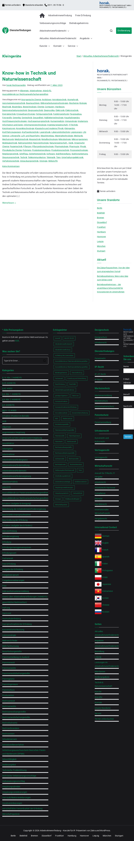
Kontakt (58, 46)
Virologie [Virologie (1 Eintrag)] (58, 499)
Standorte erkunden (33, 5)
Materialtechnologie (64, 136)
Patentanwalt (8, 662)
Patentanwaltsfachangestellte (16, 673)
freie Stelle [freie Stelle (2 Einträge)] (72, 384)
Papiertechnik (16, 146)
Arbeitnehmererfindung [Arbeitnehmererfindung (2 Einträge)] (62, 349)
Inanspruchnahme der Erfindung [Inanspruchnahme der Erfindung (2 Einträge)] (65, 407)
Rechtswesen (8, 734)
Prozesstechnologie (79, 150)
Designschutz (101, 337)
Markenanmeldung (103, 395)
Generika (17, 117)
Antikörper (46, 99)
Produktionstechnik (60, 150)
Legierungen (76, 132)
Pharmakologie (61, 146)
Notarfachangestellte (12, 651)
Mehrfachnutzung (10, 646)
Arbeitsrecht (100, 482)
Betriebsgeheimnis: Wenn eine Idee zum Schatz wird (112, 278)
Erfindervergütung (10, 536)
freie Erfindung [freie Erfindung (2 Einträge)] (60, 384)
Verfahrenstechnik (10, 161)
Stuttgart (101, 251)
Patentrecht (100, 358)
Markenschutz (101, 401)
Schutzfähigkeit (9, 759)
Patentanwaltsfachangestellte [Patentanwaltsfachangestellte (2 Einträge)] (64, 430)
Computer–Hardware (54, 107)
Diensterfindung (9, 531)
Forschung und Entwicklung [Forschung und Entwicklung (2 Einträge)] (76, 378)
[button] (67, 31)
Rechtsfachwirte (9, 723)
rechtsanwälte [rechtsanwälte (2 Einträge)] (59, 459)
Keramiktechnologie (25, 128)
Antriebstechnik (59, 99)
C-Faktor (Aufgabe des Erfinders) (17, 525)
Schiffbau (23, 154)
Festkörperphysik (61, 114)
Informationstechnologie (35, 125)
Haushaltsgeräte (71, 117)
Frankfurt (101, 227)
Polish (105, 577)
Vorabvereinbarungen (12, 803)
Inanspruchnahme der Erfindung (17, 624)
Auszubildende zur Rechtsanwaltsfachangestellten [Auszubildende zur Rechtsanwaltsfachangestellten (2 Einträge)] (71, 367)
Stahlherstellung (63, 154)
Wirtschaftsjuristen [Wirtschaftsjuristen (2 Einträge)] (61, 504)
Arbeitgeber (7, 449)
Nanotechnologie (41, 143)
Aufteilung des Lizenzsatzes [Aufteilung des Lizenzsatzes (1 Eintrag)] (64, 355)
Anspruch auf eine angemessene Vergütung (22, 438)
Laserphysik (45, 132)
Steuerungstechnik (10, 157)
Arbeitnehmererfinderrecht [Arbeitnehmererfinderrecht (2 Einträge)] (63, 344)
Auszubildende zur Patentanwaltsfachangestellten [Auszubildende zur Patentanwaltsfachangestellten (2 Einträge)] (71, 361)
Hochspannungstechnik (38, 121)
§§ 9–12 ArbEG (9, 410)
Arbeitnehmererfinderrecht (54, 31)
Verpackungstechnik (29, 161)
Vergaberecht (101, 518)
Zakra (93, 830)
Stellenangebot (9, 765)
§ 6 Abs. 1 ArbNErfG (11, 394)
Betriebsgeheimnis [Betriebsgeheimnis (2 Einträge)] (61, 372)
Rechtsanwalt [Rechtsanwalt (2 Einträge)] (71, 441)
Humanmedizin (57, 121)
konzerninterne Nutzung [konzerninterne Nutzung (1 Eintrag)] (80, 413)
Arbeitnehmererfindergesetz (15, 460)
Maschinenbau (47, 136)
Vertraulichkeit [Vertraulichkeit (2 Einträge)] (77, 493)
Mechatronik (8, 139)
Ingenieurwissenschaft (57, 125)
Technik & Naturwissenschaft (103, 684)
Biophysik (6, 107)
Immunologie (71, 121)
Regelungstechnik (10, 154)
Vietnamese (107, 591)
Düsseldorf (102, 222)
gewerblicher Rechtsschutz (14, 602)
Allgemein (24, 91)
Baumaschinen (33, 103)
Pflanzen (27, 146)
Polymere (27, 150)
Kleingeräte (69, 128)
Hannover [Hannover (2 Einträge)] (75, 395)
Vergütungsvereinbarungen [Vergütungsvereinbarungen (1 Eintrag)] (64, 487)
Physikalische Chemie (12, 150)
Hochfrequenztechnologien (14, 121)
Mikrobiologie (64, 139)
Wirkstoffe (53, 161)
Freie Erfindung (83, 15)
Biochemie (74, 103)
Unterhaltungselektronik (72, 157)
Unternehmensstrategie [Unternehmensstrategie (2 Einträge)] (62, 481)
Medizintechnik (21, 139)
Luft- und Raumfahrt (30, 136)
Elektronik (60, 110)
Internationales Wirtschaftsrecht (102, 511)
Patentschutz (8, 690)
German (105, 536)
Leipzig (100, 241)
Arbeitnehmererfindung (60, 15)
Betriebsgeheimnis (78, 23)
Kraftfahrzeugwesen (11, 132)
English (105, 543)
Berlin (99, 208)
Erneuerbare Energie (25, 114)
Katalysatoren (8, 128)
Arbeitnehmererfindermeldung (16, 465)
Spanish (105, 557)
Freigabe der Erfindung (12, 569)
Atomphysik (72, 99)
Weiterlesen (9, 203)
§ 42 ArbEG (7, 388)
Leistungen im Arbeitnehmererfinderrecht (107, 664)
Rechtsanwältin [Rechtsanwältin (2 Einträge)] (74, 459)
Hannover (101, 236)
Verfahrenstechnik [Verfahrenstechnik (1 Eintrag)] (81, 481)
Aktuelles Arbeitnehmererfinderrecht (58, 38)
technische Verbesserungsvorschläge (19, 776)
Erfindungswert (9, 553)
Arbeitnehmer (36, 91)
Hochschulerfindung (11, 618)
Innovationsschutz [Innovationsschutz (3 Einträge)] (61, 413)
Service (73, 46)
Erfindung (6, 542)
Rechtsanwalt (8, 701)
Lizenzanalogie (9, 635)
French (105, 550)
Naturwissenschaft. (59, 143)
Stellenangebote (102, 677)
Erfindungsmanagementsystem (16, 547)
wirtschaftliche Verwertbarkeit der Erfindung (22, 808)
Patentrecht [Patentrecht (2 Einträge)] (59, 441)
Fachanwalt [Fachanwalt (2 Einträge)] (59, 378)
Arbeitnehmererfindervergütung (16, 476)
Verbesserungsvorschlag (13, 781)
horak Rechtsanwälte (16, 85)
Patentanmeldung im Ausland (15, 657)
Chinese (105, 605)
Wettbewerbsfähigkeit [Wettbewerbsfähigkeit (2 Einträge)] (72, 499)
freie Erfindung (9, 564)
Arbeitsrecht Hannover (105, 487)
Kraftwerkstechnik (30, 132)
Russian (105, 612)
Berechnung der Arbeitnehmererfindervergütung (24, 509)
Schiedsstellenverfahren (13, 745)
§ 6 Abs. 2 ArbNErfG (11, 399)
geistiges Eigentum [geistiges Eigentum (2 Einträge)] (61, 395)
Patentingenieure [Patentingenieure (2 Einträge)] (74, 436)
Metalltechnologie (49, 139)
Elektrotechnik (71, 110)
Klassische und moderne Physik (49, 128)
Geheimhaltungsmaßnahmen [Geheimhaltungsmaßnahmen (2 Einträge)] (64, 390)
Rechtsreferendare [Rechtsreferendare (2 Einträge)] (76, 464)
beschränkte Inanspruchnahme (16, 514)
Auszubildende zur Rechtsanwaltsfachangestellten (25, 94)
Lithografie (15, 136)
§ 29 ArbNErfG (9, 383)
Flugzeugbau (76, 114)
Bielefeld (101, 213)
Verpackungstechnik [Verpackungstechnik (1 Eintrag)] (62, 493)
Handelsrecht (101, 504)
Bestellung (99, 651)
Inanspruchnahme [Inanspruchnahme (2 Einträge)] (61, 401)
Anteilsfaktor (8, 443)
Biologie (83, 103)
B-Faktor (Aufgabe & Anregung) (16, 503)
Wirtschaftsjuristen (11, 814)
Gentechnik (27, 117)
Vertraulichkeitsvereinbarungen (16, 797)
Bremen (100, 217)
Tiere (58, 157)
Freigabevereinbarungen (13, 580)
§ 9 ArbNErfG (8, 405)
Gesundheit (38, 117)
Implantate (83, 121)
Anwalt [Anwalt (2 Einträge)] (57, 338)
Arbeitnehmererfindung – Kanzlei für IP (57, 830)
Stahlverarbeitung (80, 154)
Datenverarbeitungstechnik (14, 110)
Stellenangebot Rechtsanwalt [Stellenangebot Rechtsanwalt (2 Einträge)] (64, 470)
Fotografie (7, 117)
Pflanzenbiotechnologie (43, 146)
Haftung (6, 608)
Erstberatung (124, 30)
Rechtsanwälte (9, 706)
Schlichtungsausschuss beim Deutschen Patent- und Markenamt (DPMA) (24, 752)
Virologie (43, 161)
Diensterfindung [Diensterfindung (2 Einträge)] (77, 372)
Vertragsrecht (101, 457)
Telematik (51, 157)
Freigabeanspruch (10, 575)
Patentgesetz (8, 679)
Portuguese (107, 570)
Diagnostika (49, 110)
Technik (23, 157)
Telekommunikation (37, 157)
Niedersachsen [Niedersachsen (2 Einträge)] (68, 418)
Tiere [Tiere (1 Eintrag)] (80, 470)
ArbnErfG (47, 91)
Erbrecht (98, 499)
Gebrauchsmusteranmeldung (15, 591)
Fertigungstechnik (44, 114)
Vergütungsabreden (11, 786)
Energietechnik (9, 114)
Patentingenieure (10, 684)
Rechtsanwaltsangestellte (14, 712)
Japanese (106, 584)
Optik (71, 143)
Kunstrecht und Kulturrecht (102, 440)
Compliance (100, 493)
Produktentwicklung (41, 150)
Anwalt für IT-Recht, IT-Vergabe (105, 475)
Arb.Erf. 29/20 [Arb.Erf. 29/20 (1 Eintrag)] (69, 338)
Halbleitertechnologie (53, 117)
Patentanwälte (9, 668)
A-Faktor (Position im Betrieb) (15, 416)
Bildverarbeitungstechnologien (54, 103)
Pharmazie (74, 146)
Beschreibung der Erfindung (15, 520)
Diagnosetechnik (35, 110)
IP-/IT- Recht (100, 374)
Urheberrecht (101, 342)
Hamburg (101, 232)
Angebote (86, 38)
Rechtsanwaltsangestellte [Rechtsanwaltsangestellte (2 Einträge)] (63, 447)
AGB (17, 341)
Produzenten (8, 695)
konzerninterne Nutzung (13, 630)
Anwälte (98, 697)
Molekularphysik (9, 143)
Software (50, 154)
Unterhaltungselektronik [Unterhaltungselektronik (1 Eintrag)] (63, 476)
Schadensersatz (9, 739)
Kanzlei (45, 46)
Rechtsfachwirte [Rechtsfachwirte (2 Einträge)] (60, 464)
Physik (83, 146)
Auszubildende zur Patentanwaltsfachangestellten (25, 493)
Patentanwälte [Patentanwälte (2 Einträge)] (59, 436)
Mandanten (100, 671)
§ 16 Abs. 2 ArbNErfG (12, 377)
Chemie (40, 107)
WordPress (105, 830)
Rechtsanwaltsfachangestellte (16, 717)
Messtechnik (35, 139)
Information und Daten (12, 125)
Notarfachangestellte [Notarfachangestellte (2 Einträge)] (62, 424)
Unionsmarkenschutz (104, 406)
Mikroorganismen (80, 139)
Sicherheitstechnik (37, 154)
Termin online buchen (104, 719)
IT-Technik (73, 125)
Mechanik (78, 136)
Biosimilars (17, 107)
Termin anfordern (11, 5)
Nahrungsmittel (25, 143)
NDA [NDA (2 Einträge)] (56, 418)
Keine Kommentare (10, 166)
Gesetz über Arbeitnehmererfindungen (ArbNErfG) (25, 597)
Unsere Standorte (102, 708)
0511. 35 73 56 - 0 (54, 5)
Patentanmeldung (103, 422)
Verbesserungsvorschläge (53, 23)
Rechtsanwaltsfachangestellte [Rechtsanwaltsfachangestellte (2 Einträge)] (64, 453)
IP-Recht (98, 379)
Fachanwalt (7, 558)
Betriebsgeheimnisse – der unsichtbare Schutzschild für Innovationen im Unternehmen (110, 288)
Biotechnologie (29, 107)
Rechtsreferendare (10, 728)
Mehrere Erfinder (9, 640)
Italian (105, 563)
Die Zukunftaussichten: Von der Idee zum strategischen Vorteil (113, 269)
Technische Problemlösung (14, 770)
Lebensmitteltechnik (60, 132)
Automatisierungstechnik (13, 103)
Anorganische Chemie (31, 99)
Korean (105, 598)
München (101, 246)
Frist (4, 586)
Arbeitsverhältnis (10, 482)
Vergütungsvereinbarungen (14, 792)
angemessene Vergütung (13, 432)
